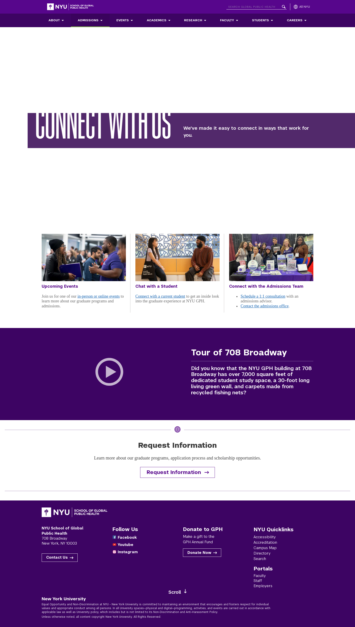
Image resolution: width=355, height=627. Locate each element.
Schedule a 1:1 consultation (263, 296)
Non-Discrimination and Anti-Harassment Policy (185, 612)
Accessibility (265, 537)
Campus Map (265, 548)
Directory (262, 553)
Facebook (127, 537)
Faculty (227, 20)
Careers (294, 20)
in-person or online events (98, 296)
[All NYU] (301, 7)
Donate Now (199, 552)
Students (260, 20)
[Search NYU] (256, 6)
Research (193, 20)
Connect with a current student (160, 296)
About (54, 20)
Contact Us (57, 557)
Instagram (128, 552)
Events (122, 20)
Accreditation (265, 542)
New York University (64, 598)
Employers (263, 586)
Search (260, 558)
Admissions (88, 20)
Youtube (125, 544)
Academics (156, 20)
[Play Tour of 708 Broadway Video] (110, 374)
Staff (258, 580)
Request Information (173, 472)
